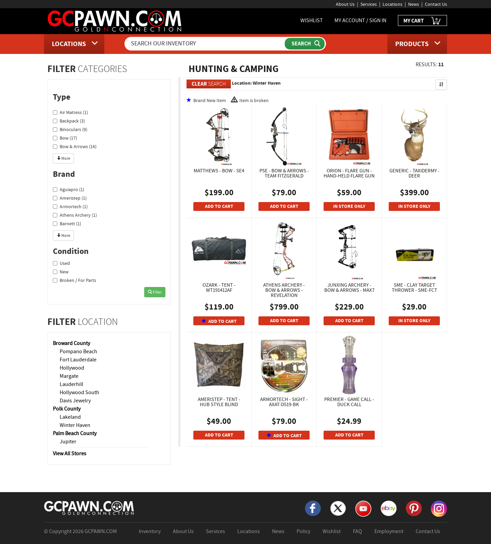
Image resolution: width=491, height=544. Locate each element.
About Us (345, 4)
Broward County (71, 343)
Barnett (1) (67, 223)
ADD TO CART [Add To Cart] (219, 206)
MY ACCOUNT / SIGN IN (360, 20)
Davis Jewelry (75, 400)
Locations (392, 4)
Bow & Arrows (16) (74, 146)
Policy (303, 531)
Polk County (66, 408)
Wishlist (332, 531)
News (413, 4)
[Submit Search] (305, 43)
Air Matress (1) (70, 112)
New (61, 272)
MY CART (422, 21)
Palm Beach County (74, 433)
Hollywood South (79, 392)
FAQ (357, 531)
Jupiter (68, 441)
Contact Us (436, 4)
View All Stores (69, 453)
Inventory (150, 531)
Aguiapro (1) (68, 189)
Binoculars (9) (70, 129)
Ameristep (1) (70, 198)
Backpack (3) (69, 121)
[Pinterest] (414, 508)
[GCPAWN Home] (89, 507)
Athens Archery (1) (75, 215)
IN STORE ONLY (349, 206)
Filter (155, 292)
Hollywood (72, 367)
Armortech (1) (70, 206)
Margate (69, 376)
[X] (338, 508)
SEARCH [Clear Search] (209, 83)
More (63, 158)
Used (61, 263)
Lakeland (70, 417)
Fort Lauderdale (78, 359)
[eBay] (389, 508)
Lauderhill (71, 384)
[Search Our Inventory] (205, 44)
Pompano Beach (78, 351)
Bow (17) (65, 138)
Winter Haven (75, 425)
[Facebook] (313, 508)
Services (368, 4)
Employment (388, 531)
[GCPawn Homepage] (115, 20)
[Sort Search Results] (441, 85)
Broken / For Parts (74, 280)
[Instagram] (439, 508)
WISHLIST (311, 20)
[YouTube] (363, 508)
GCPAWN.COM (101, 531)
